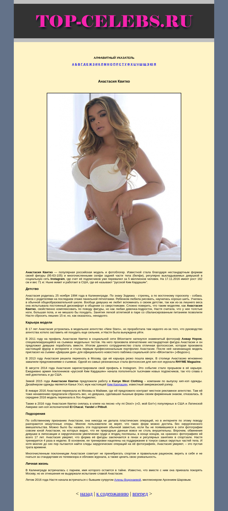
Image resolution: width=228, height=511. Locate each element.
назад (86, 494)
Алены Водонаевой (127, 479)
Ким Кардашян (117, 384)
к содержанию (112, 494)
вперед (140, 494)
